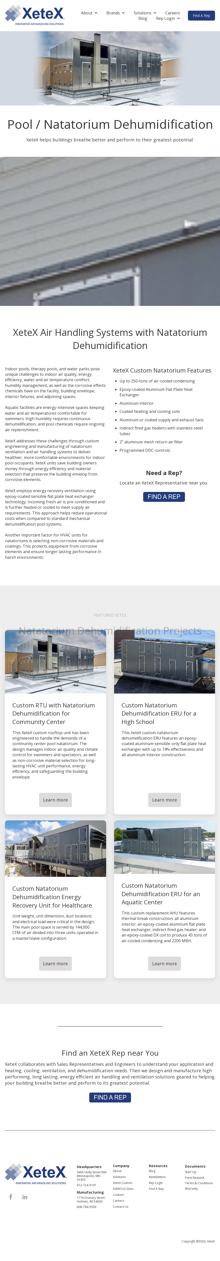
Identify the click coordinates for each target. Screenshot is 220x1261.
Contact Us (120, 1207)
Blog (142, 18)
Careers (172, 13)
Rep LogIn (156, 1183)
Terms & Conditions (199, 1183)
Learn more (55, 800)
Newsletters (157, 1177)
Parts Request (194, 1178)
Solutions (142, 13)
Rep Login (165, 18)
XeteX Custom (122, 1183)
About (86, 13)
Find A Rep (201, 15)
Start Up (190, 1172)
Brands (113, 13)
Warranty (191, 1188)
